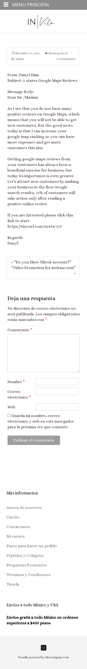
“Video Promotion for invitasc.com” (43, 271)
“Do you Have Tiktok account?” (41, 262)
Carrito (13, 517)
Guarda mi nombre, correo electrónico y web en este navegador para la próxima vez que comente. (40, 421)
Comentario (19, 330)
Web (11, 407)
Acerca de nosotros (24, 507)
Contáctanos (18, 527)
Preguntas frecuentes (26, 565)
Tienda (12, 584)
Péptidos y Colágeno (25, 555)
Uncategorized (57, 53)
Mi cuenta (15, 536)
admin (20, 59)
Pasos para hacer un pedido (31, 546)
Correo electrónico (19, 394)
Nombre (16, 382)
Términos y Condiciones (28, 574)
